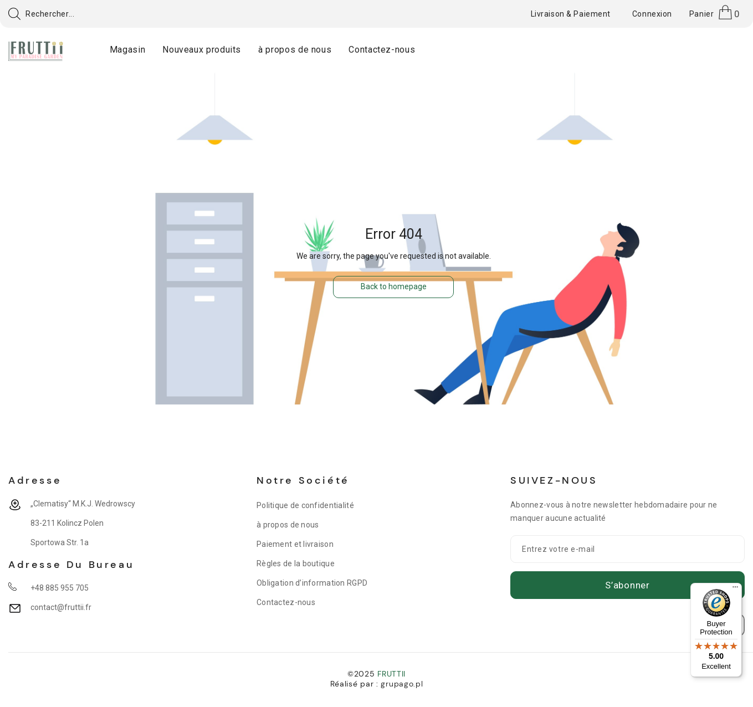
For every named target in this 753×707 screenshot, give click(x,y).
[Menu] (735, 589)
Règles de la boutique (296, 563)
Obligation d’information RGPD (312, 582)
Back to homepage (394, 286)
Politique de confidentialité (305, 505)
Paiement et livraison (295, 544)
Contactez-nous (286, 602)
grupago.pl (402, 684)
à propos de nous (288, 524)
